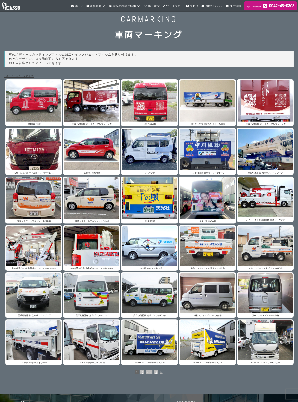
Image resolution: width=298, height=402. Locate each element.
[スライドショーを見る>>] (19, 76)
